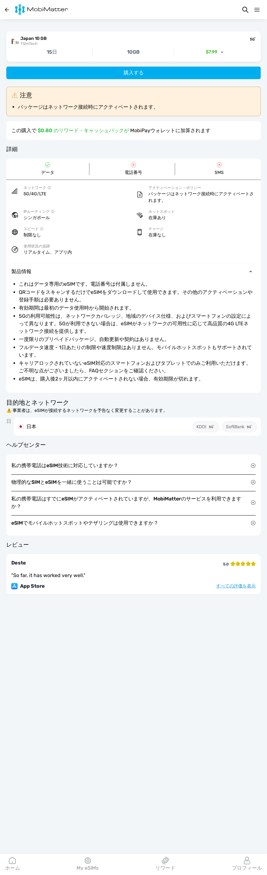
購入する (134, 73)
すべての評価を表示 (236, 586)
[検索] (245, 9)
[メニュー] (257, 9)
